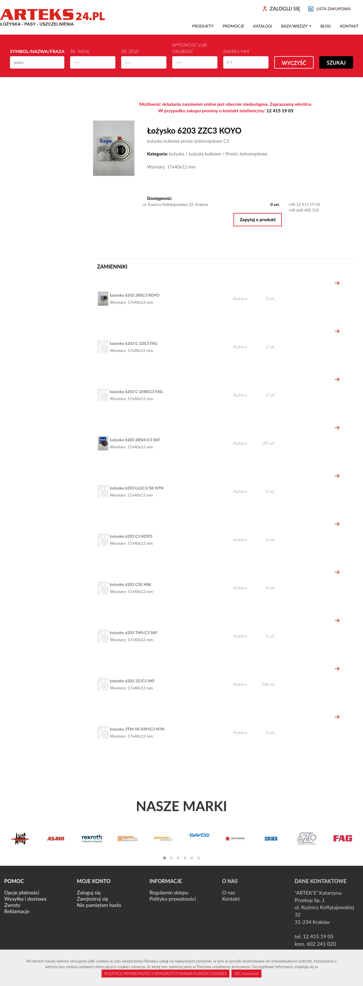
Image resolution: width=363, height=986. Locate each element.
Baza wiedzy (296, 26)
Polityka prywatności (172, 899)
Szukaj (336, 63)
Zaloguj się (89, 892)
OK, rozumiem (246, 973)
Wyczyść (294, 63)
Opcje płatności (21, 892)
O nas (228, 892)
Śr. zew (129, 51)
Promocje (233, 26)
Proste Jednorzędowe (246, 153)
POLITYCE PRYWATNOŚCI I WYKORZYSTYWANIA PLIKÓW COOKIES (165, 973)
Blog (325, 26)
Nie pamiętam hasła (99, 905)
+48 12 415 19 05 (304, 204)
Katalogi (262, 26)
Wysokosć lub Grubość (189, 48)
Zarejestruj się (92, 899)
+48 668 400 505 (303, 210)
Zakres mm (236, 51)
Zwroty (12, 905)
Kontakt (349, 26)
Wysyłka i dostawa (25, 899)
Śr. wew (79, 51)
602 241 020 (321, 944)
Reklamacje (16, 911)
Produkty (203, 26)
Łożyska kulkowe (205, 153)
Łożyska (176, 153)
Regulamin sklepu (168, 892)
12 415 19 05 (279, 110)
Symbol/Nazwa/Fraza (37, 51)
